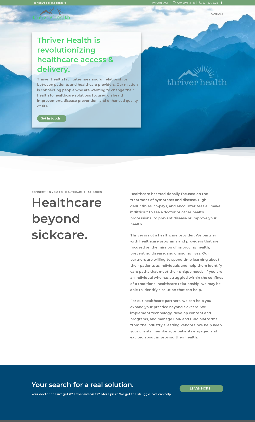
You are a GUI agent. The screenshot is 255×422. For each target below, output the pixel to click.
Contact (217, 13)
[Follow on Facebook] (221, 2)
